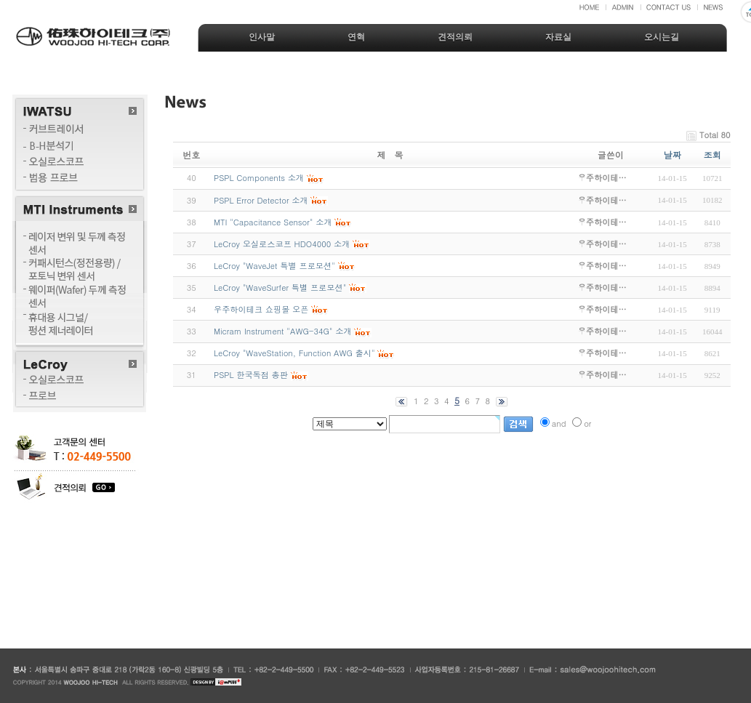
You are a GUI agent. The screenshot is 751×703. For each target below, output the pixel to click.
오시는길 (661, 37)
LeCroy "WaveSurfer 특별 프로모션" (280, 287)
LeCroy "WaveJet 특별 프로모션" (274, 265)
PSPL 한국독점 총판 (251, 374)
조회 (712, 154)
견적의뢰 (455, 37)
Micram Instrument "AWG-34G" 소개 (283, 331)
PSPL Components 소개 (259, 177)
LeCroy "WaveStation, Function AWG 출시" (294, 352)
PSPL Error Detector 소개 (261, 200)
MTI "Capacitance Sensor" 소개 (273, 222)
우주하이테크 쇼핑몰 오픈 (261, 309)
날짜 (672, 154)
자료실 (558, 37)
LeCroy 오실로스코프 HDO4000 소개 (282, 243)
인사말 (262, 37)
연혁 (356, 37)
